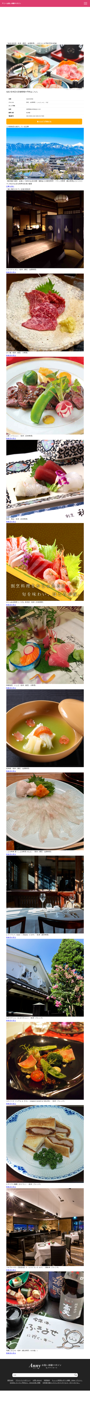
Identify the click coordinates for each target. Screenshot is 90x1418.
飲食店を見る (11, 272)
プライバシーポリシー (23, 1380)
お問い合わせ (37, 1380)
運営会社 (10, 1380)
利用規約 (47, 1380)
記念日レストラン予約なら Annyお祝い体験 (25, 1383)
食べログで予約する (44, 121)
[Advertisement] (45, 23)
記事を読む (10, 186)
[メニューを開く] (85, 3)
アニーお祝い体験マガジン (11, 3)
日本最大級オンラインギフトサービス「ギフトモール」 (61, 1383)
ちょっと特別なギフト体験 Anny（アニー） (67, 1380)
